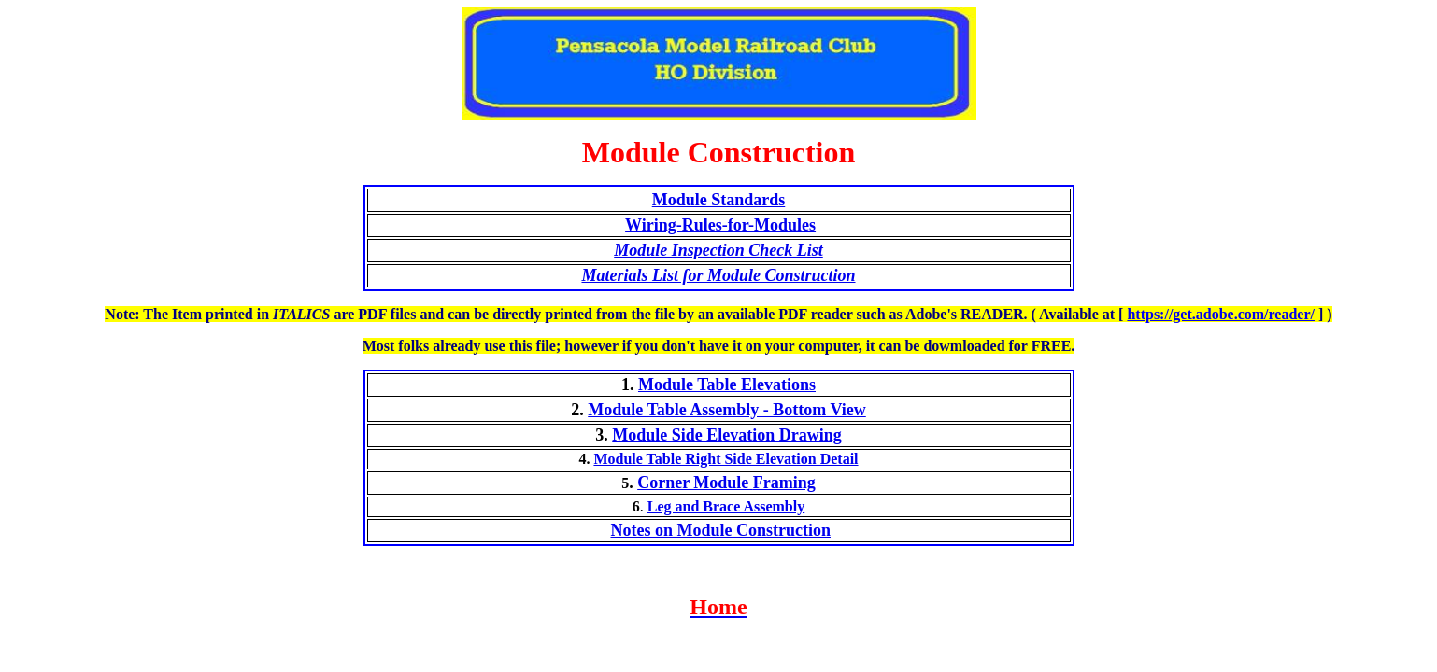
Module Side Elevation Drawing (727, 435)
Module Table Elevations (727, 384)
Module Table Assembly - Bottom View (727, 409)
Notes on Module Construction (720, 530)
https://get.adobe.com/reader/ (1221, 314)
